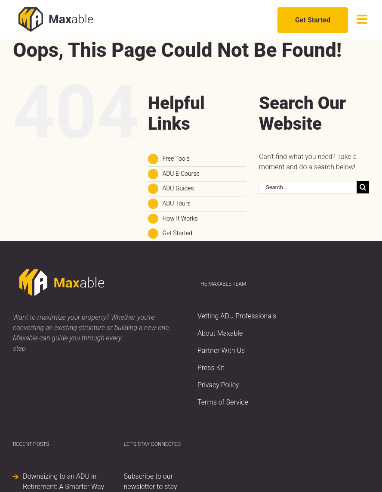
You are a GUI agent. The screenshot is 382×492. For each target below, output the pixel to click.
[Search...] (308, 187)
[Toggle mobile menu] (363, 19)
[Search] (363, 187)
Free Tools (176, 158)
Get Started (177, 233)
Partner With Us (221, 350)
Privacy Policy (218, 385)
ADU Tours (176, 203)
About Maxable (220, 333)
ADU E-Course (180, 173)
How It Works (179, 218)
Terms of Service (222, 402)
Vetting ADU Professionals (236, 316)
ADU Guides (178, 188)
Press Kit (210, 368)
